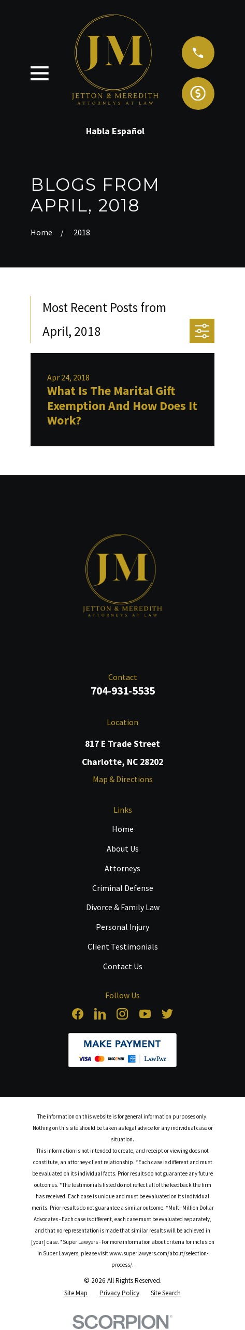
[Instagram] (122, 1014)
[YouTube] (145, 1014)
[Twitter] (167, 1014)
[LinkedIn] (100, 1014)
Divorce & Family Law (123, 907)
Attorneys (122, 868)
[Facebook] (77, 1014)
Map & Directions (123, 779)
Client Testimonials (123, 946)
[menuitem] (76, 1292)
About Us (123, 848)
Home (123, 829)
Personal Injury (122, 927)
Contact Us (122, 966)
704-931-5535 (123, 691)
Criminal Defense (122, 888)
